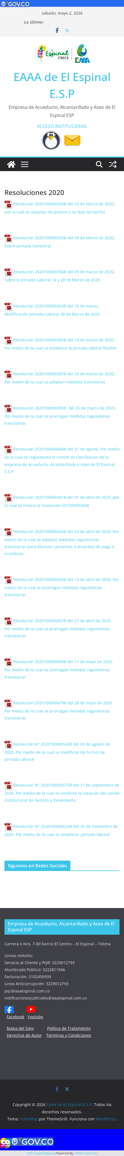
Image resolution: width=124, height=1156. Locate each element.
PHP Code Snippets (41, 1153)
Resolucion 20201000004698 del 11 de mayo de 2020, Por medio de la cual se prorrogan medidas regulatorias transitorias (58, 669)
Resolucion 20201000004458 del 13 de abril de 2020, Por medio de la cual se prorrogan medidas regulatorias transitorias (61, 587)
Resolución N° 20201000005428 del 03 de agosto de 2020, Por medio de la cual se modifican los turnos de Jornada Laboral (57, 751)
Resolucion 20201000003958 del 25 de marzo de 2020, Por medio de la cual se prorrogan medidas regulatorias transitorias (60, 415)
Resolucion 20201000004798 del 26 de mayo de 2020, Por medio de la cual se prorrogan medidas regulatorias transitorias (58, 710)
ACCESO (45, 126)
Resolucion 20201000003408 (40, 203)
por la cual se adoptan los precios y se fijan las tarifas (54, 212)
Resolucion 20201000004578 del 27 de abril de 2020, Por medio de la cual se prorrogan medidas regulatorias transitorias (58, 628)
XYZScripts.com (87, 1153)
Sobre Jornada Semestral (28, 246)
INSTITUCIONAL (71, 126)
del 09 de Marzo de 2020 (90, 237)
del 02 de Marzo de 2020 (90, 203)
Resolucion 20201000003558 (40, 237)
